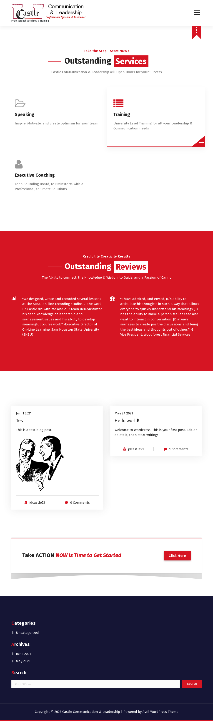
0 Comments (80, 502)
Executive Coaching (35, 175)
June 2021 (23, 654)
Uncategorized (27, 633)
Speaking (24, 114)
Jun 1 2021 (24, 413)
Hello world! (127, 420)
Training (121, 114)
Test (20, 420)
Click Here (177, 556)
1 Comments (178, 449)
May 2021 (23, 661)
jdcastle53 (37, 502)
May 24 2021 (124, 413)
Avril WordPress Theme (160, 712)
